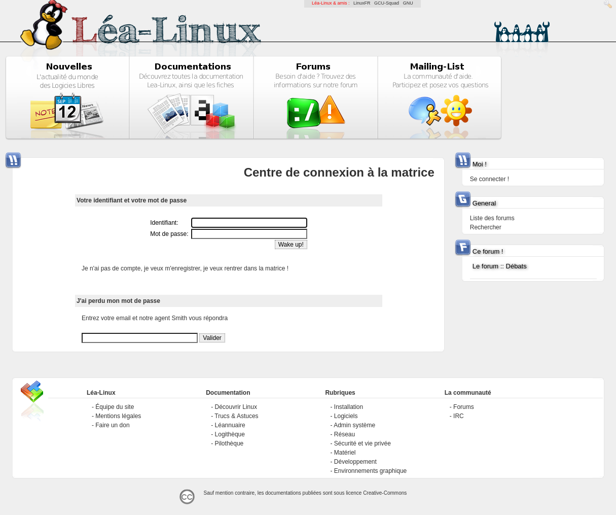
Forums (463, 406)
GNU (408, 3)
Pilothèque (229, 443)
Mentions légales (118, 416)
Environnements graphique (370, 470)
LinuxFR (362, 3)
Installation (348, 406)
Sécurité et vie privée (362, 443)
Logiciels (346, 416)
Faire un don (112, 425)
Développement (355, 461)
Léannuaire (230, 425)
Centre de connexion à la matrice (339, 172)
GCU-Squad (386, 3)
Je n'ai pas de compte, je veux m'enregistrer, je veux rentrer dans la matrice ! (185, 268)
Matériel (345, 452)
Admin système (354, 425)
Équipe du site (114, 406)
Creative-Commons (385, 493)
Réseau (344, 434)
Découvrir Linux (236, 406)
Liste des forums (492, 218)
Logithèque (230, 434)
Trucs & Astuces (236, 416)
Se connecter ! (489, 179)
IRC (458, 416)
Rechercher (485, 227)
